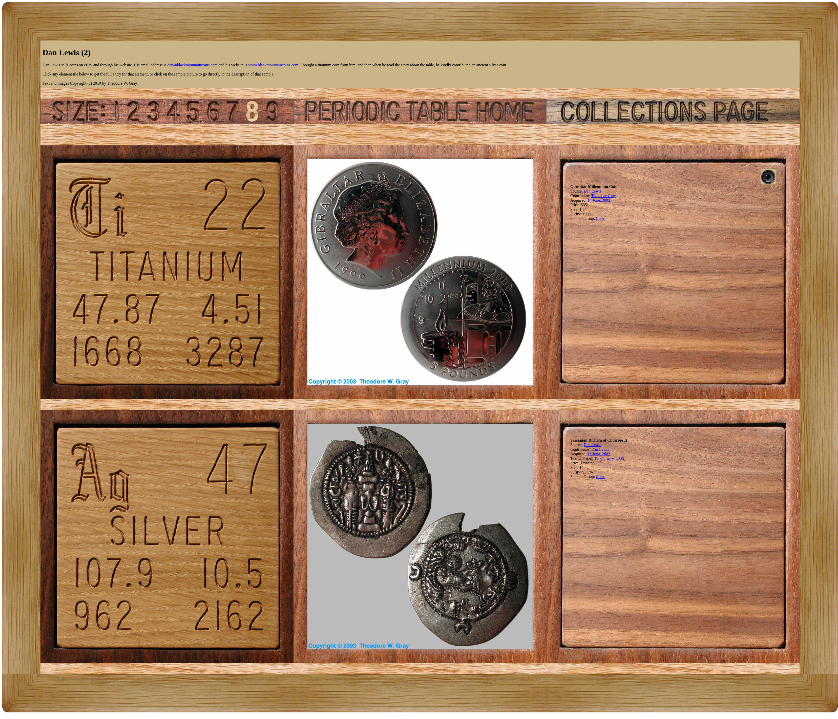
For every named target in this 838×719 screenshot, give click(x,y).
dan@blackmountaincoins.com (192, 65)
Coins (600, 218)
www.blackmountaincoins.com (273, 65)
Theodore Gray (603, 196)
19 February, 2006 (609, 458)
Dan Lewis (592, 191)
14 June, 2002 (599, 200)
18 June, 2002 (599, 454)
